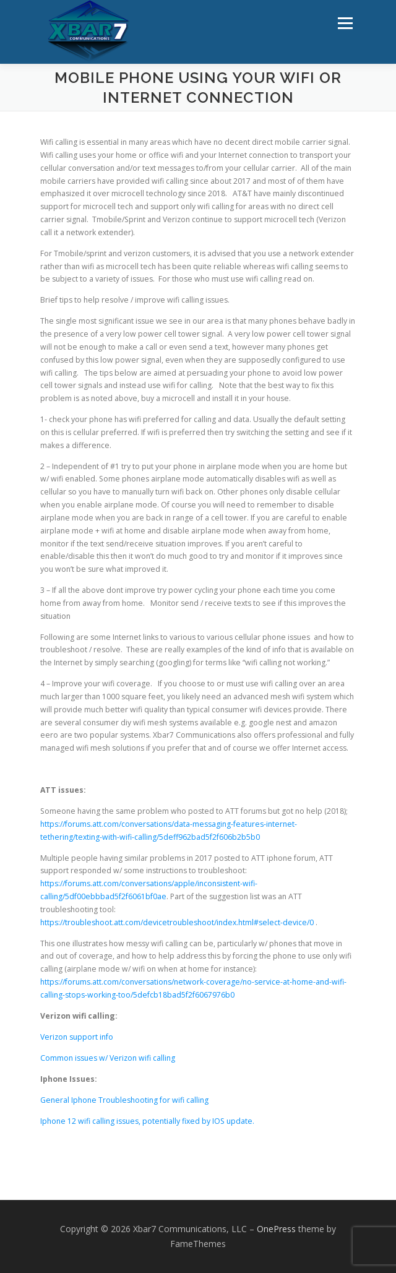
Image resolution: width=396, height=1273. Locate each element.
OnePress (276, 1229)
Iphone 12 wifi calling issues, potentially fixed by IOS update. (147, 1121)
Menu (344, 23)
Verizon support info (76, 1037)
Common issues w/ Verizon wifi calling (107, 1058)
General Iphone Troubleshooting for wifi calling (124, 1100)
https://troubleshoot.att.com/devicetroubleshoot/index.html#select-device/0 (177, 922)
